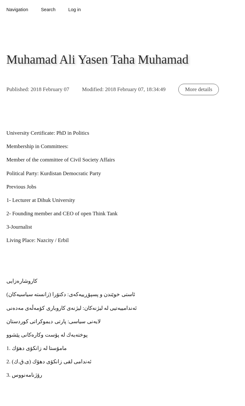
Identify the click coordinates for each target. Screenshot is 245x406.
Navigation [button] (17, 9)
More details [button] (198, 89)
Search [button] (48, 9)
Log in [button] (74, 9)
